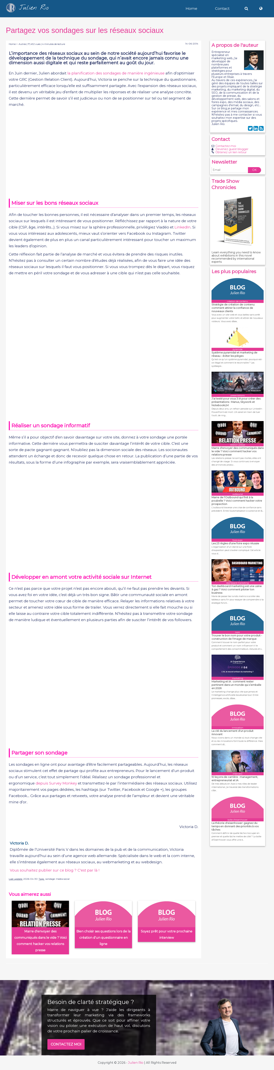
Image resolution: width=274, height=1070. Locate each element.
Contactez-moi (225, 146)
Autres (22, 44)
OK (254, 170)
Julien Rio (135, 1063)
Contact (222, 8)
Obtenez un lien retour (231, 152)
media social (63, 878)
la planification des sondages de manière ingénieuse (116, 73)
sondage (50, 878)
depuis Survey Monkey (56, 783)
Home (191, 8)
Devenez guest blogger (231, 149)
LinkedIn (183, 227)
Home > (13, 44)
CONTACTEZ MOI (66, 1044)
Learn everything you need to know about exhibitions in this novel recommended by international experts (236, 257)
